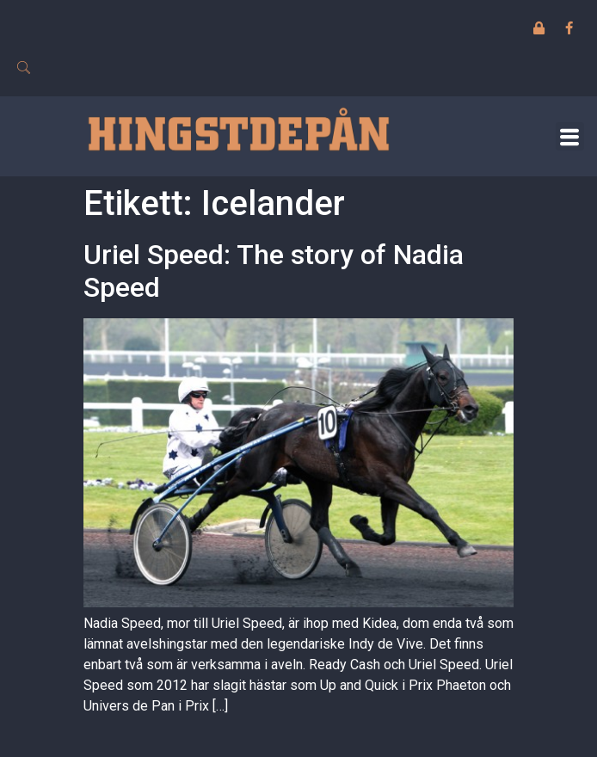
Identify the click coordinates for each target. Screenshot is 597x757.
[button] (570, 136)
